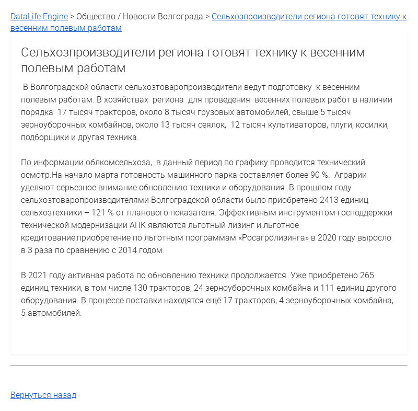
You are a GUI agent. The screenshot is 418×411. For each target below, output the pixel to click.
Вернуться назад (43, 395)
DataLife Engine (39, 16)
